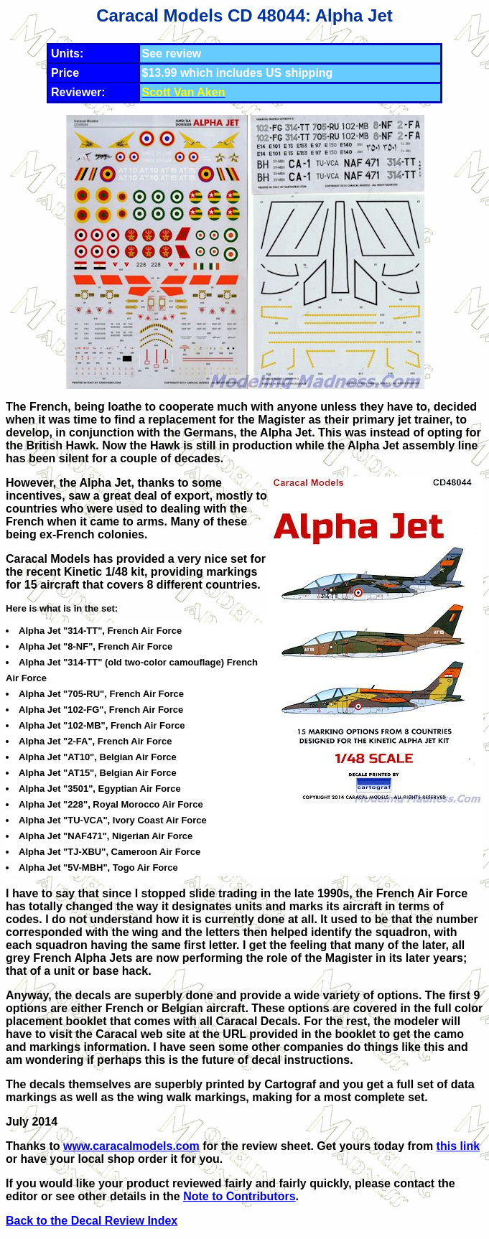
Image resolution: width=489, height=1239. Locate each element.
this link (458, 1146)
